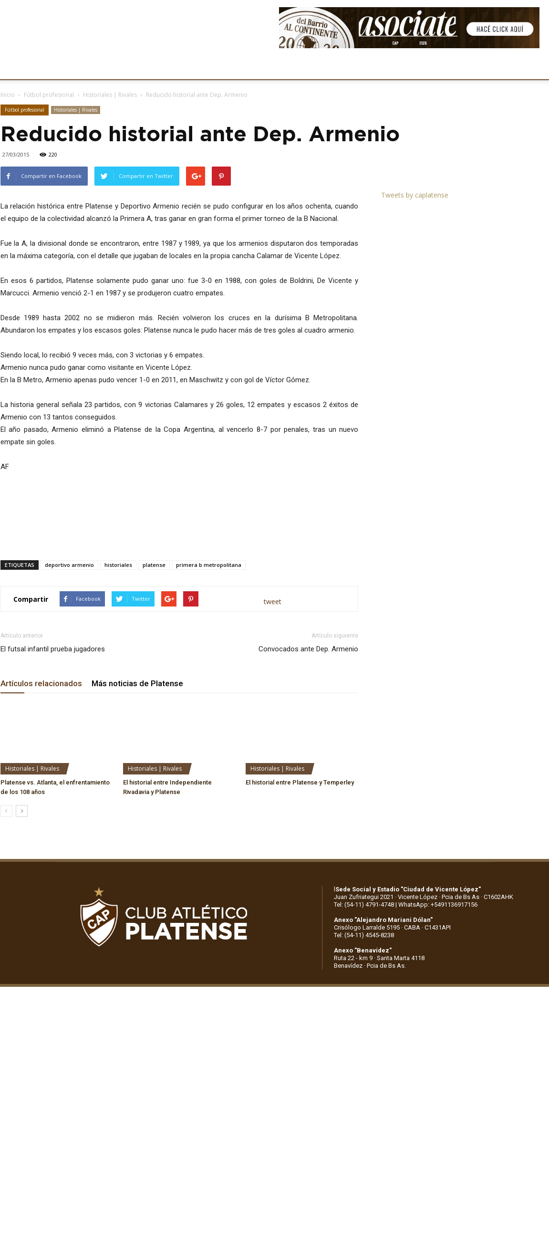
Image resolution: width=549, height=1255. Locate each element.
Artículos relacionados (41, 683)
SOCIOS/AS (340, 67)
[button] (532, 67)
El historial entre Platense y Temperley (300, 782)
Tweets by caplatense (414, 194)
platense (154, 564)
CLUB (40, 67)
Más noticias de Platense (137, 683)
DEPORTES (194, 67)
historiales (118, 564)
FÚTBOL (149, 67)
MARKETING (246, 67)
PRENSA (294, 67)
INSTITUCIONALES (92, 67)
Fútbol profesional (49, 95)
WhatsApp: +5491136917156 (437, 904)
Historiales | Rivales (110, 95)
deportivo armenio (69, 564)
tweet (272, 601)
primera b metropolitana (208, 564)
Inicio (7, 95)
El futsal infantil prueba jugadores (52, 649)
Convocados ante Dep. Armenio (308, 649)
